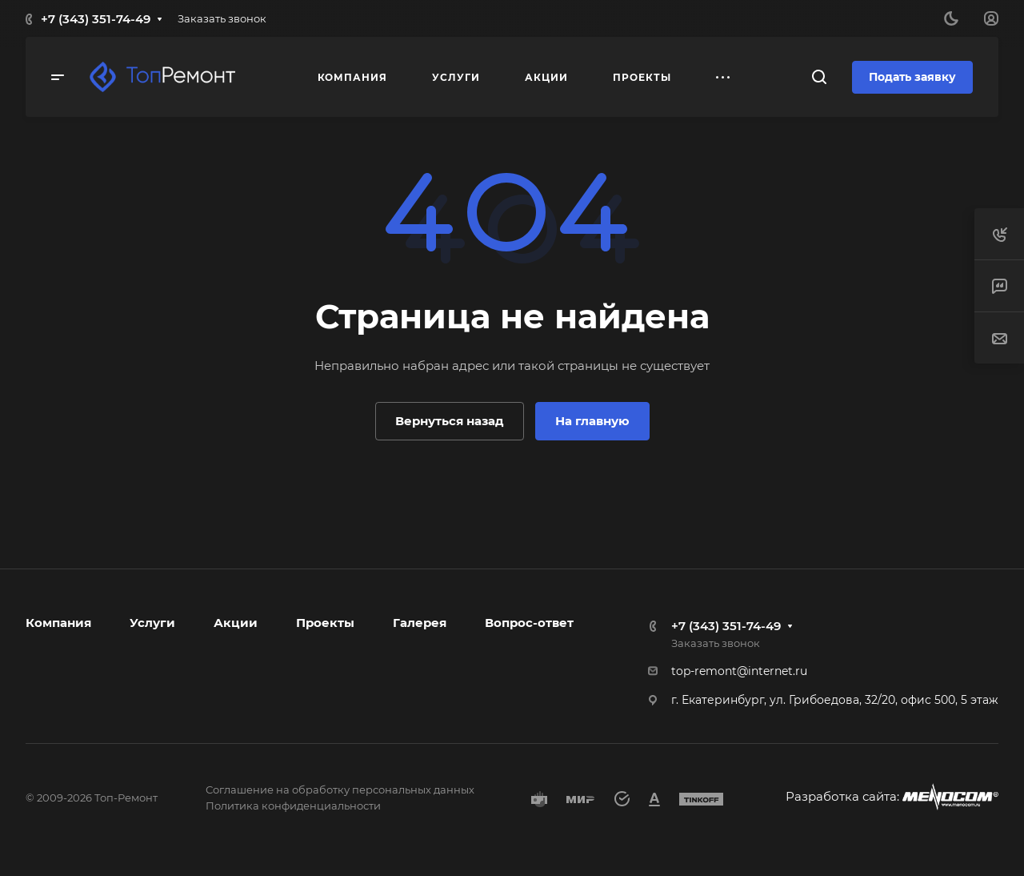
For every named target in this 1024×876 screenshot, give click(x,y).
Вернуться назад (449, 420)
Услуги (152, 622)
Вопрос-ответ (529, 622)
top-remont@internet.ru (739, 671)
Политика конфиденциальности (293, 805)
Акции (236, 622)
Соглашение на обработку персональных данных (340, 789)
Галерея (419, 622)
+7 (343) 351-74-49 (95, 18)
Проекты (325, 622)
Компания (58, 622)
